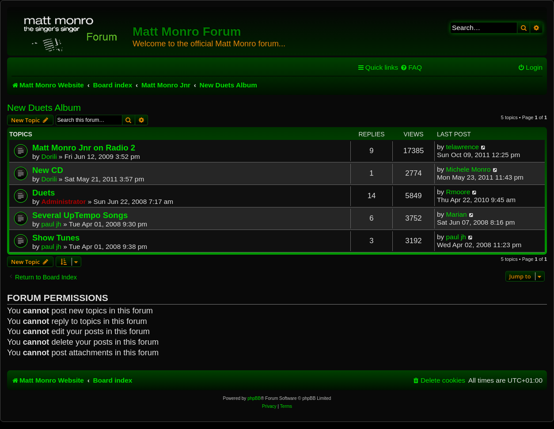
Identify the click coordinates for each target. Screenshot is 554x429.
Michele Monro (468, 169)
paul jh (51, 224)
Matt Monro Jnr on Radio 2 (83, 147)
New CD (47, 170)
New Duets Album (44, 107)
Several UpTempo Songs (80, 215)
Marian (456, 214)
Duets (43, 192)
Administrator (64, 201)
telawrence (462, 147)
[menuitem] (411, 67)
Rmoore (458, 192)
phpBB (254, 398)
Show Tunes (56, 237)
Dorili (49, 156)
